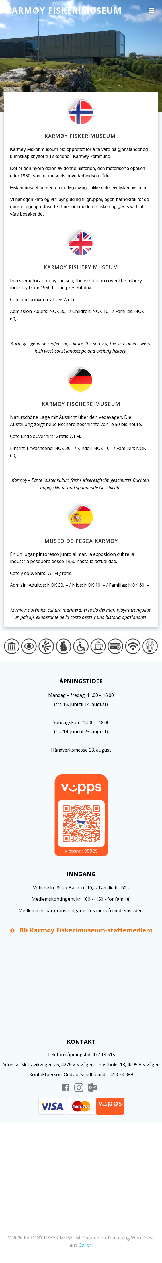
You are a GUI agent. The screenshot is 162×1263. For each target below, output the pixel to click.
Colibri (86, 1245)
